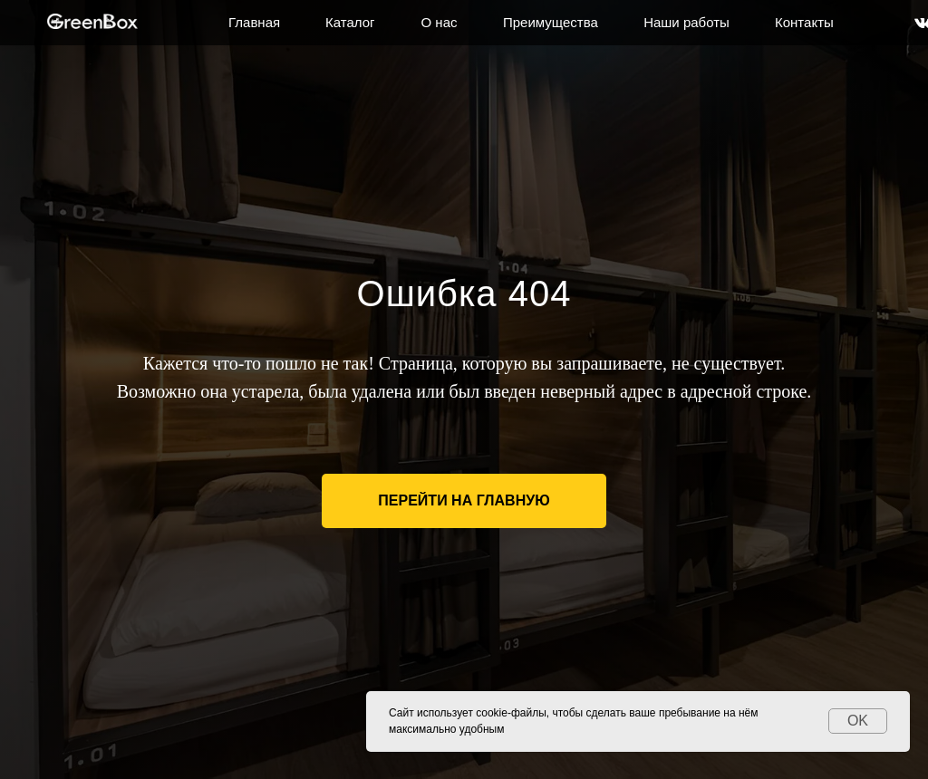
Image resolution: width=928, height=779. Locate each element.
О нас (439, 22)
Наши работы (686, 22)
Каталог (350, 22)
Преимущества (550, 22)
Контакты (804, 22)
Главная (254, 22)
